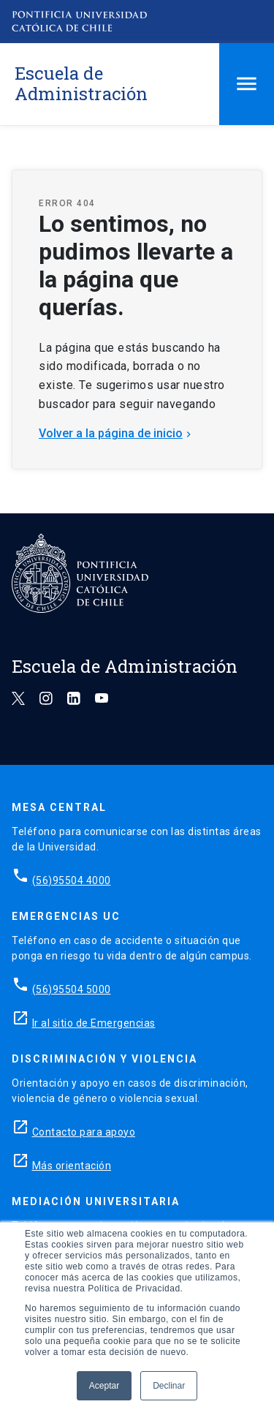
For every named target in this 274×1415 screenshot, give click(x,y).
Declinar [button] (169, 1386)
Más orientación (72, 1165)
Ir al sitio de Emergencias (94, 1023)
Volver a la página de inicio (116, 433)
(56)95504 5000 (71, 989)
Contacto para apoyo (84, 1132)
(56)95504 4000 (71, 880)
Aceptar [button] (104, 1386)
